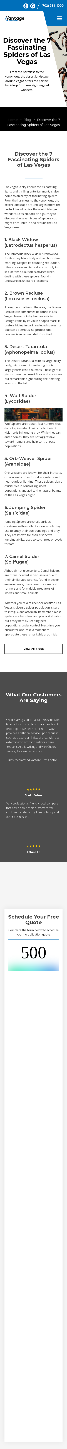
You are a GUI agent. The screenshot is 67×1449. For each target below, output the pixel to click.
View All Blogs (33, 648)
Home (13, 120)
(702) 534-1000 (52, 5)
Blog (27, 120)
